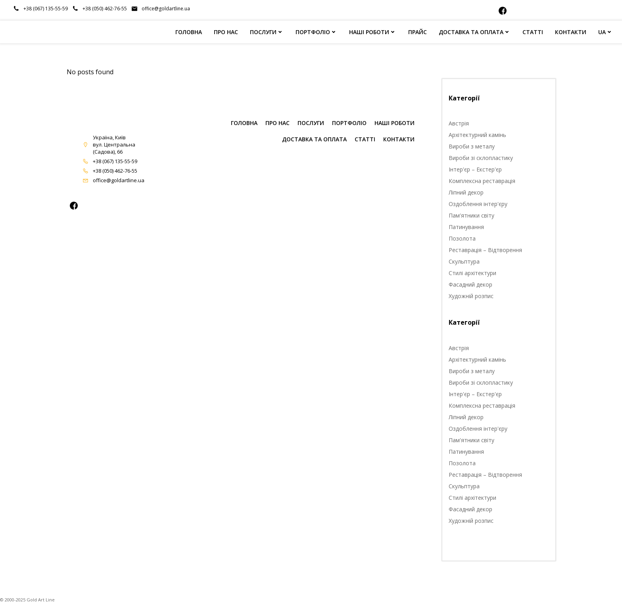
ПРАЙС (417, 32)
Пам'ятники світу (471, 215)
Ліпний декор (466, 192)
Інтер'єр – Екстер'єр (475, 169)
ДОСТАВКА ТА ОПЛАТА (475, 32)
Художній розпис (471, 296)
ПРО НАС (226, 32)
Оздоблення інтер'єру (478, 204)
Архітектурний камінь (477, 135)
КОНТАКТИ (570, 32)
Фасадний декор (470, 284)
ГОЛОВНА (188, 32)
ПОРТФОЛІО (316, 32)
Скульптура (464, 261)
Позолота (462, 238)
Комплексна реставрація (482, 181)
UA (605, 32)
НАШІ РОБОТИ (372, 32)
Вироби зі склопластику (481, 158)
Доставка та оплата (314, 139)
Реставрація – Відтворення (485, 250)
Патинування (466, 227)
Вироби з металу (472, 146)
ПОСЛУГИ (267, 32)
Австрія (459, 123)
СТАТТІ (532, 32)
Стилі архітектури (472, 273)
